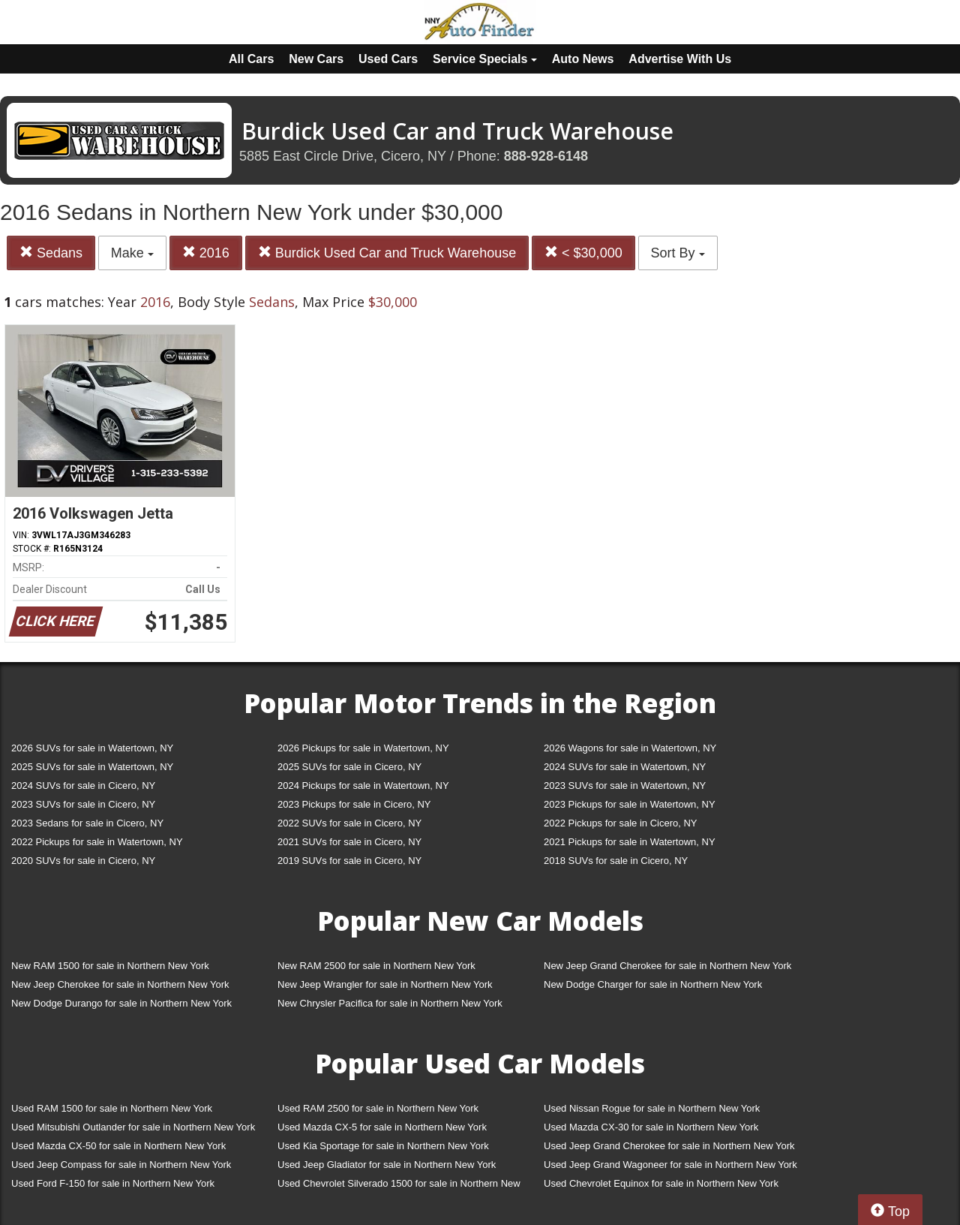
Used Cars (388, 59)
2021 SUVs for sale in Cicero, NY (350, 841)
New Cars (316, 59)
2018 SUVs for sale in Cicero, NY (616, 860)
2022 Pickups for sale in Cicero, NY (620, 823)
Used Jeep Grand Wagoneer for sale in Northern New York (670, 1164)
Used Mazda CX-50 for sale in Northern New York (118, 1145)
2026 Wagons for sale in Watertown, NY (630, 748)
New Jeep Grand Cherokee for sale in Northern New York (667, 965)
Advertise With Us (679, 59)
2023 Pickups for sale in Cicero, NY (354, 804)
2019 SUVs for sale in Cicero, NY (350, 860)
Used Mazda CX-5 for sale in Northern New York (382, 1127)
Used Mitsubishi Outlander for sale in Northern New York (133, 1127)
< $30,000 (583, 252)
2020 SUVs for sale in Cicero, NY (83, 860)
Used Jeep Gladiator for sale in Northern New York (387, 1164)
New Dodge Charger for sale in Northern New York (653, 984)
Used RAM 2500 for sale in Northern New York (378, 1108)
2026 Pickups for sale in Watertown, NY (363, 748)
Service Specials (485, 59)
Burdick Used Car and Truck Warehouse (387, 252)
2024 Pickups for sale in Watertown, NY (363, 785)
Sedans (51, 252)
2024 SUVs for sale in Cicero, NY (83, 785)
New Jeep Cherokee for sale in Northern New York (120, 984)
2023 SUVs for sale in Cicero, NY (83, 804)
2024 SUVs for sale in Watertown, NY (625, 766)
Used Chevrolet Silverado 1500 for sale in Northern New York (399, 1186)
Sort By (678, 252)
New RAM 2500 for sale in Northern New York (377, 965)
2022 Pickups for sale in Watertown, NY (97, 841)
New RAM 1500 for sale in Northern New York (110, 965)
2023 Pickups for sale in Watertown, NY (630, 804)
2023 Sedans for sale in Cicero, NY (87, 823)
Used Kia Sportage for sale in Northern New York (383, 1145)
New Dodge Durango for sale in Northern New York (121, 1003)
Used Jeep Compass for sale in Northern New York (121, 1164)
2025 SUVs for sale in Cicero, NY (350, 766)
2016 (206, 252)
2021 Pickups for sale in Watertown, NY (630, 841)
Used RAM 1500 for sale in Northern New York (111, 1108)
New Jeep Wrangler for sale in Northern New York (385, 984)
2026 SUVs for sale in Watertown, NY (92, 748)
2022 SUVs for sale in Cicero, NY (350, 823)
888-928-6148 (546, 156)
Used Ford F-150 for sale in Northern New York (112, 1183)
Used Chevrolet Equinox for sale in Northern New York (661, 1183)
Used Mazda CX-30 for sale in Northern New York (651, 1127)
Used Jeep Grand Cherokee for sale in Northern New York (669, 1145)
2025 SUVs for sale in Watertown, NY (92, 766)
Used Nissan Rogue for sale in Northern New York (652, 1108)
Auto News (583, 59)
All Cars (251, 59)
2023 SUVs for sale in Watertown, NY (625, 785)
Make (132, 252)
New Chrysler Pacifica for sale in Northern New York (390, 1003)
